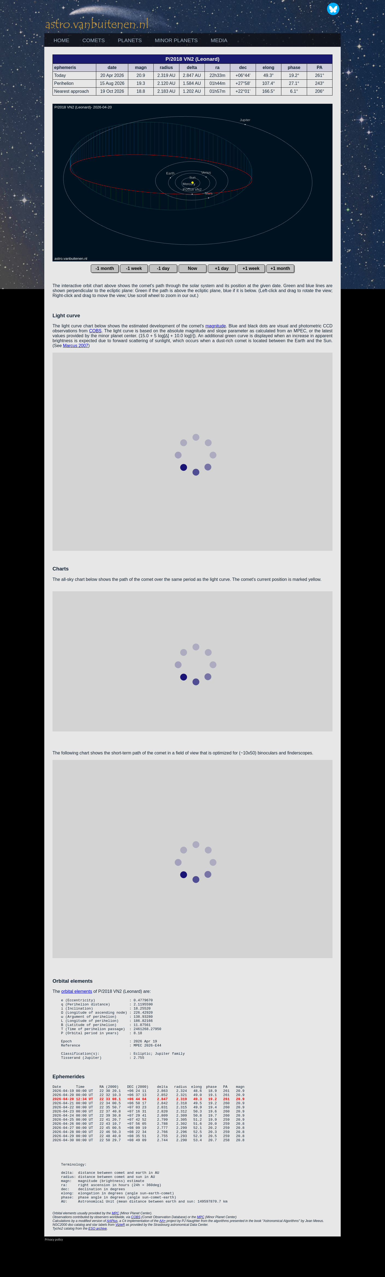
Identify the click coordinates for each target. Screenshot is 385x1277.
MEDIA (219, 40)
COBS (95, 330)
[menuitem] (61, 40)
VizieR (120, 1259)
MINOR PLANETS (176, 40)
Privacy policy (54, 1274)
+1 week (251, 268)
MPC (115, 1248)
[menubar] (140, 40)
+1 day (222, 268)
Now (192, 268)
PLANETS (130, 40)
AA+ (162, 1255)
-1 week (134, 268)
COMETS (93, 40)
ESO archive (97, 1263)
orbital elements (76, 991)
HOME (61, 40)
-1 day (163, 268)
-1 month (104, 268)
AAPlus (112, 1255)
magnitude (215, 326)
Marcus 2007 (75, 345)
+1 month (280, 268)
